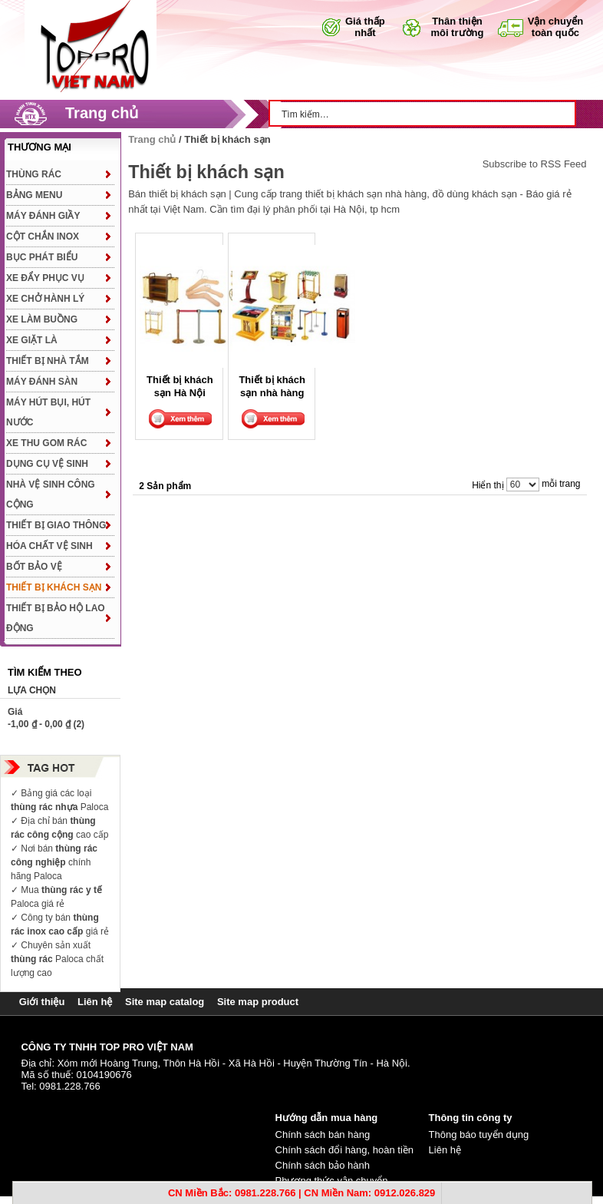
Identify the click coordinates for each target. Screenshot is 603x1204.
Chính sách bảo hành (322, 1165)
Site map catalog (164, 1001)
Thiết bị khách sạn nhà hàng (272, 386)
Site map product (257, 1001)
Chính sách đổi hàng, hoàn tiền (344, 1150)
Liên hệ (94, 1001)
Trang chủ (101, 112)
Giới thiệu (42, 1001)
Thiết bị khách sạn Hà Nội (180, 386)
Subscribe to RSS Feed (535, 164)
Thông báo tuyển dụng (479, 1134)
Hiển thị (487, 485)
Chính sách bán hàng (323, 1134)
